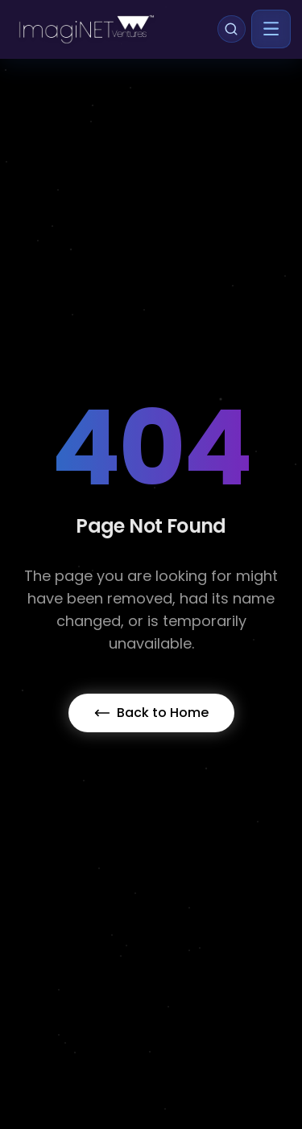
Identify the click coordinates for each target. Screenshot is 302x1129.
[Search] (231, 29)
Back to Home (151, 712)
